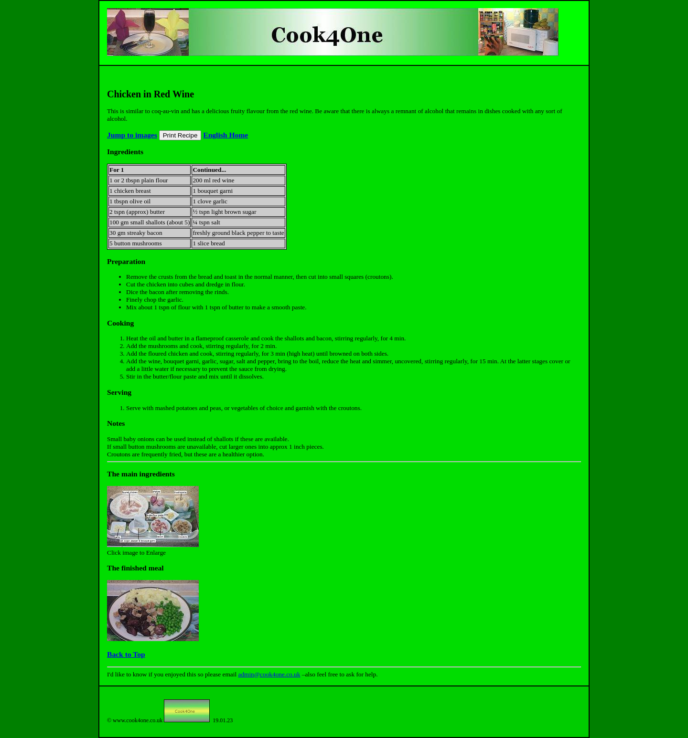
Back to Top (126, 654)
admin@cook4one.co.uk (269, 674)
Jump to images (132, 135)
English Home (225, 135)
